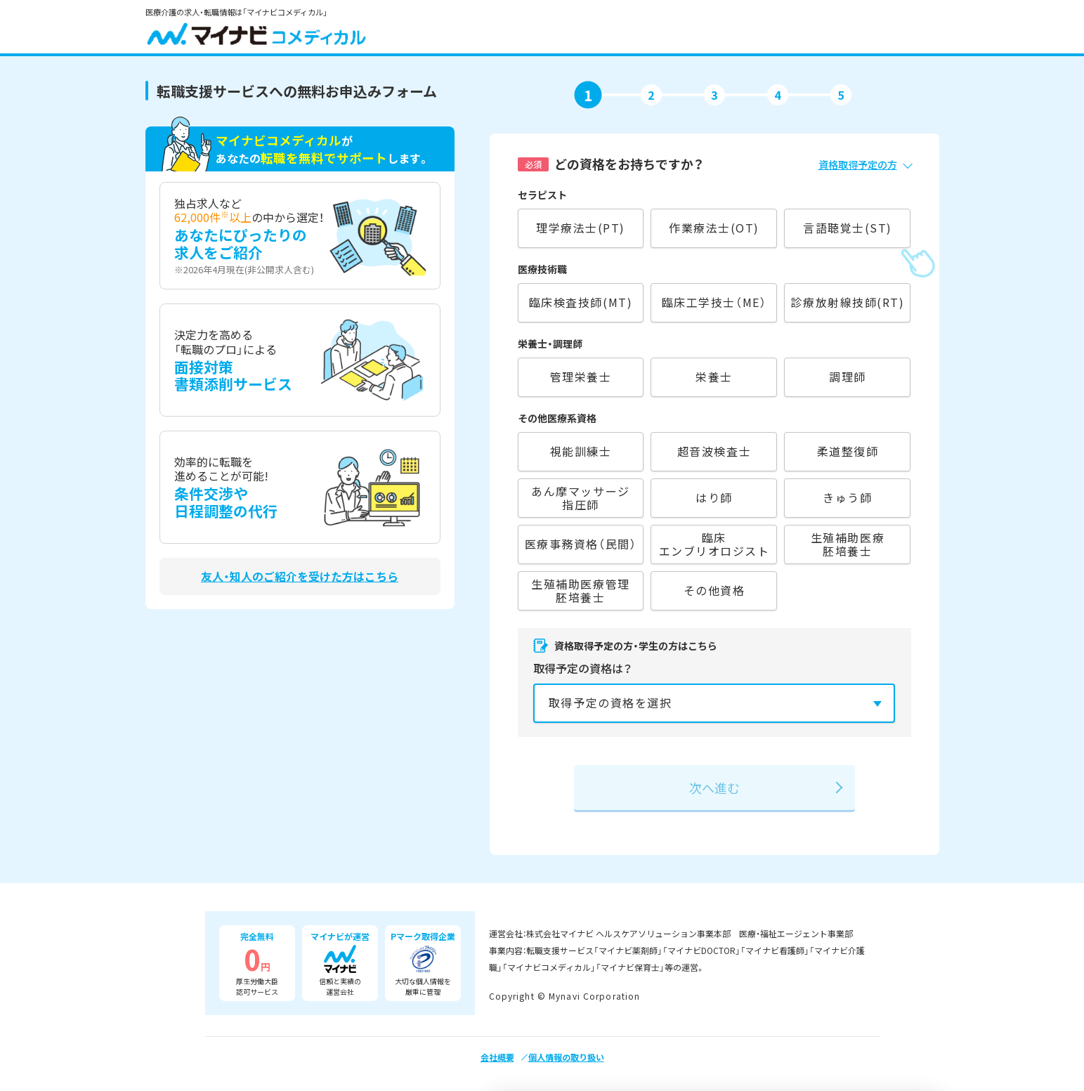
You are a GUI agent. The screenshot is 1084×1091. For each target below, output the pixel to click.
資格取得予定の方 (857, 164)
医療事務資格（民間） (580, 543)
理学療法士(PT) (580, 227)
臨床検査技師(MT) (580, 302)
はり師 (714, 497)
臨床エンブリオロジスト (714, 544)
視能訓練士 (581, 451)
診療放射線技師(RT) (847, 302)
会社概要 (497, 1057)
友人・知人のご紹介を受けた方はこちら (299, 576)
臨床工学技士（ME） (714, 302)
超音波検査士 (714, 451)
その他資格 (714, 590)
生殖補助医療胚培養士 (847, 544)
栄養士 (714, 376)
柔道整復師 (848, 451)
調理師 (847, 376)
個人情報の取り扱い (566, 1057)
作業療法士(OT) (714, 227)
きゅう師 (847, 497)
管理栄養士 (581, 376)
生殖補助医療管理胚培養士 (580, 590)
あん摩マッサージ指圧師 (580, 498)
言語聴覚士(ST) (847, 227)
